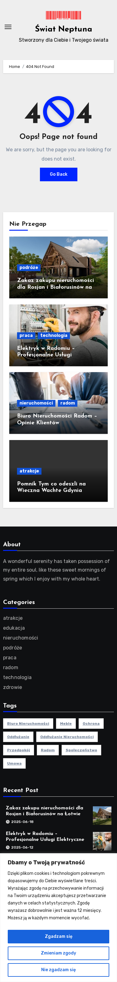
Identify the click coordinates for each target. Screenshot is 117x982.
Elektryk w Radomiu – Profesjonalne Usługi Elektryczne (46, 355)
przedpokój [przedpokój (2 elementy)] (18, 750)
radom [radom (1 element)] (48, 750)
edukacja (14, 628)
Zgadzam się (58, 936)
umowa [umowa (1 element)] (14, 763)
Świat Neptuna (63, 29)
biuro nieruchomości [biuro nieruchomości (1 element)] (28, 723)
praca (26, 335)
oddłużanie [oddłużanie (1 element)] (18, 737)
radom (67, 403)
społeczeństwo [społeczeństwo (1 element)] (81, 750)
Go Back (58, 174)
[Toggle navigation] (8, 27)
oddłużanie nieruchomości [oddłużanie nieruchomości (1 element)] (67, 737)
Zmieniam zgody (58, 953)
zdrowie (12, 687)
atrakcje (29, 471)
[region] (58, 917)
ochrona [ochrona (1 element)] (91, 723)
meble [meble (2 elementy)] (66, 723)
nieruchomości (36, 403)
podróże (29, 267)
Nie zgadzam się (58, 969)
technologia (53, 335)
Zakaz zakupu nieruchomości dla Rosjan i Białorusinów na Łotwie (55, 287)
